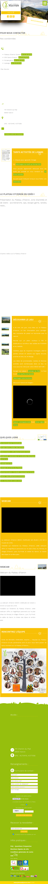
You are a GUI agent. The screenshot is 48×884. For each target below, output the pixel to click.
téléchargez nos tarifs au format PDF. (28, 164)
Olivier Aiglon (39, 422)
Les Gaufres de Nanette (26, 374)
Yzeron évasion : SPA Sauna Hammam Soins (15, 452)
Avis (14, 856)
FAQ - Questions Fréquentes (20, 846)
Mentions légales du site (19, 849)
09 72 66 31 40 (19, 60)
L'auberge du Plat (6, 463)
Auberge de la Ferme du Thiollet (11, 468)
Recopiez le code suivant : (24, 807)
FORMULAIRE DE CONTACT (14, 134)
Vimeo (15, 425)
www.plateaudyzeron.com (22, 882)
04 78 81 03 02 (16, 63)
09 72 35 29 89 (26, 54)
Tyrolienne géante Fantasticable (10, 443)
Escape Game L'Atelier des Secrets (12, 447)
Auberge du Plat (34, 371)
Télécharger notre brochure (22, 378)
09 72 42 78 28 (24, 57)
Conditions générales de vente (21, 852)
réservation (17, 182)
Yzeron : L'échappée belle (22, 422)
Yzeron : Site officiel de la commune (12, 476)
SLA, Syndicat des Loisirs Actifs (11, 481)
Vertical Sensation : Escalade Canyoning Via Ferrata (17, 472)
